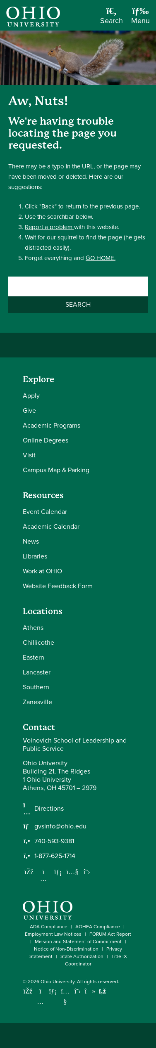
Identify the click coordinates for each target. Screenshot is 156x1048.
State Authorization (81, 956)
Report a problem (49, 227)
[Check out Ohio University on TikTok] (90, 991)
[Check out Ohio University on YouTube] (65, 996)
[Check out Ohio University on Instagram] (40, 1001)
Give (29, 410)
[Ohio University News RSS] (102, 991)
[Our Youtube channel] (72, 872)
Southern (36, 687)
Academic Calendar (51, 526)
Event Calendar (45, 511)
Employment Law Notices (53, 934)
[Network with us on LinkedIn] (58, 872)
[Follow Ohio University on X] (77, 991)
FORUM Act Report (110, 934)
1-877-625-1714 (54, 856)
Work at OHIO (42, 571)
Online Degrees (45, 440)
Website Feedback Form (58, 586)
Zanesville (37, 702)
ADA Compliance (48, 926)
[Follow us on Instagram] (43, 878)
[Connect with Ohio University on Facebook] (28, 991)
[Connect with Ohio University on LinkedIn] (53, 991)
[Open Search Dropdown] (111, 18)
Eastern (33, 657)
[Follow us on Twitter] (87, 872)
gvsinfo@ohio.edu (60, 826)
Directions (49, 808)
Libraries (35, 556)
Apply (31, 395)
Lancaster (36, 672)
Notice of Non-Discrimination (66, 949)
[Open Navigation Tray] (140, 18)
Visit (29, 455)
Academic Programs (51, 425)
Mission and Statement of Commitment (78, 941)
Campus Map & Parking (56, 470)
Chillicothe (38, 642)
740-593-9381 (54, 841)
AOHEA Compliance (97, 926)
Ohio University (57, 981)
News (31, 541)
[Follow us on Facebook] (29, 872)
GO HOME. (100, 258)
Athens (33, 627)
